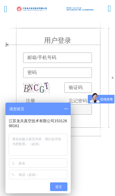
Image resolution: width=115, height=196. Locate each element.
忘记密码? (79, 100)
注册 (30, 100)
